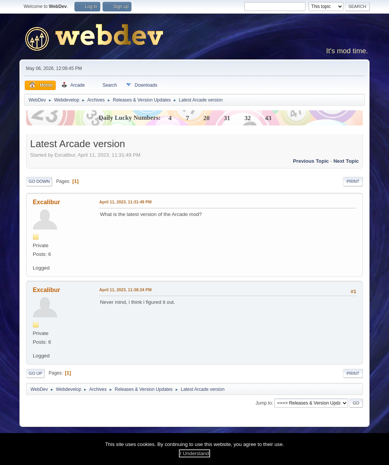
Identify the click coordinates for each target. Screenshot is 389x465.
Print (352, 181)
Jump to (264, 403)
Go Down (39, 181)
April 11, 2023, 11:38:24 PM (125, 289)
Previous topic (311, 161)
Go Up (35, 373)
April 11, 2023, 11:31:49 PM (125, 202)
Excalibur (46, 202)
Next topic (346, 161)
